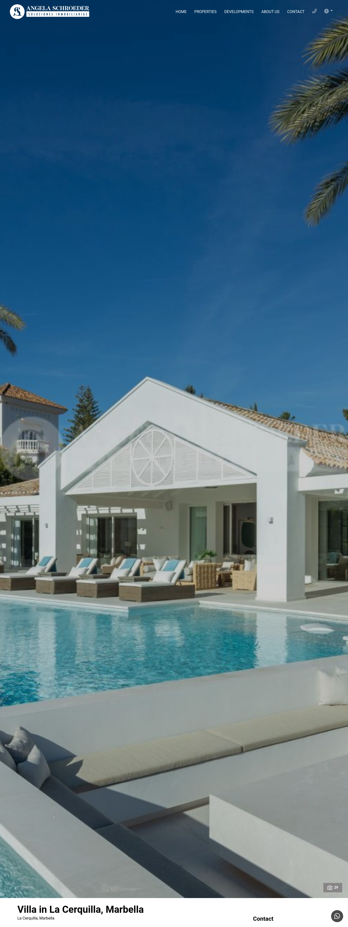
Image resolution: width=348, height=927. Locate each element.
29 (332, 887)
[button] (328, 11)
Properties (205, 11)
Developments (239, 11)
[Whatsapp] (337, 916)
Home (181, 11)
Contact (295, 11)
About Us (270, 11)
